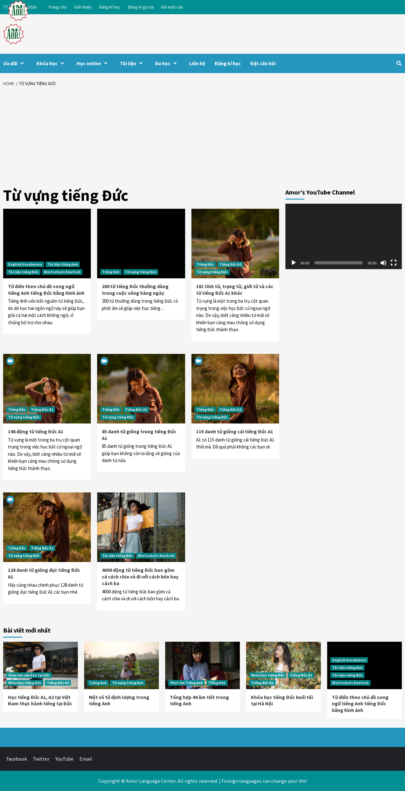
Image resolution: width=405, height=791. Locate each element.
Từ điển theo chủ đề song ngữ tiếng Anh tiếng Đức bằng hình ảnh (46, 289)
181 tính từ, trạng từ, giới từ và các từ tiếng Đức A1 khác (234, 289)
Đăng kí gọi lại (141, 7)
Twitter (41, 759)
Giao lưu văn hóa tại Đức (29, 675)
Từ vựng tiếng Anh (127, 682)
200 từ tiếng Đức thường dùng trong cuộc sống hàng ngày (135, 289)
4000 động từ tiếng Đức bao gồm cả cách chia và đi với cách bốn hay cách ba (140, 576)
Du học (167, 63)
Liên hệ (197, 63)
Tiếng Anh (98, 682)
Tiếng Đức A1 (230, 264)
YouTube (64, 759)
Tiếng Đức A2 (58, 682)
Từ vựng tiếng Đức (140, 271)
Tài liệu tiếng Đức (23, 271)
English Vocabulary (25, 264)
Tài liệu (133, 63)
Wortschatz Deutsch (62, 271)
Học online (93, 63)
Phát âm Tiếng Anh (186, 682)
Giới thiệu (82, 7)
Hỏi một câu (172, 7)
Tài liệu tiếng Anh (62, 264)
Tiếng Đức (111, 271)
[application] (343, 236)
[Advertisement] (202, 137)
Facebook (16, 759)
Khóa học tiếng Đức (24, 682)
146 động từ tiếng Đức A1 (35, 431)
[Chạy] (293, 263)
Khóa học (51, 63)
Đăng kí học (110, 7)
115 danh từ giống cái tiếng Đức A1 (234, 431)
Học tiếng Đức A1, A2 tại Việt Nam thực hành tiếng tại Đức (40, 700)
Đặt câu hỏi (263, 63)
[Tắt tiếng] (383, 263)
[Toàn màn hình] (393, 263)
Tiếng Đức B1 (262, 682)
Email (85, 759)
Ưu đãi (15, 63)
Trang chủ (57, 7)
